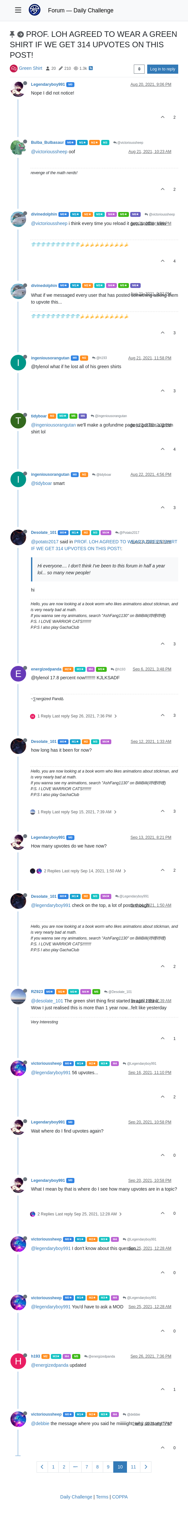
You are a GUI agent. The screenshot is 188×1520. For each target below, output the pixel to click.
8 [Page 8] (97, 1466)
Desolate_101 (43, 532)
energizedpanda (46, 669)
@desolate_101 (47, 1000)
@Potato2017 (127, 532)
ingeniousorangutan (50, 358)
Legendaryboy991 (48, 84)
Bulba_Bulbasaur (47, 142)
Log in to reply (162, 69)
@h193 (99, 358)
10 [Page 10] (120, 1466)
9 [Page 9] (108, 1466)
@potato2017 (44, 541)
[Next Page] (145, 1467)
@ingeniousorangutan (109, 416)
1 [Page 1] (53, 1466)
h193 (35, 1356)
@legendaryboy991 (51, 905)
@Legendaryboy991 (132, 896)
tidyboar (39, 416)
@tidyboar (101, 474)
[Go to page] (75, 1467)
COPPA (120, 1496)
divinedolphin (44, 214)
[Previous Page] (42, 1467)
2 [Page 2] (64, 1466)
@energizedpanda (99, 1356)
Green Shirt (30, 68)
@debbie (131, 1414)
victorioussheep (46, 1063)
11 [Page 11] (133, 1466)
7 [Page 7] (87, 1466)
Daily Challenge (76, 1496)
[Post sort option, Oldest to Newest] (139, 69)
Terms (102, 1496)
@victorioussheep (128, 142)
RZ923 (37, 991)
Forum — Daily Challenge (80, 10)
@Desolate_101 (118, 992)
